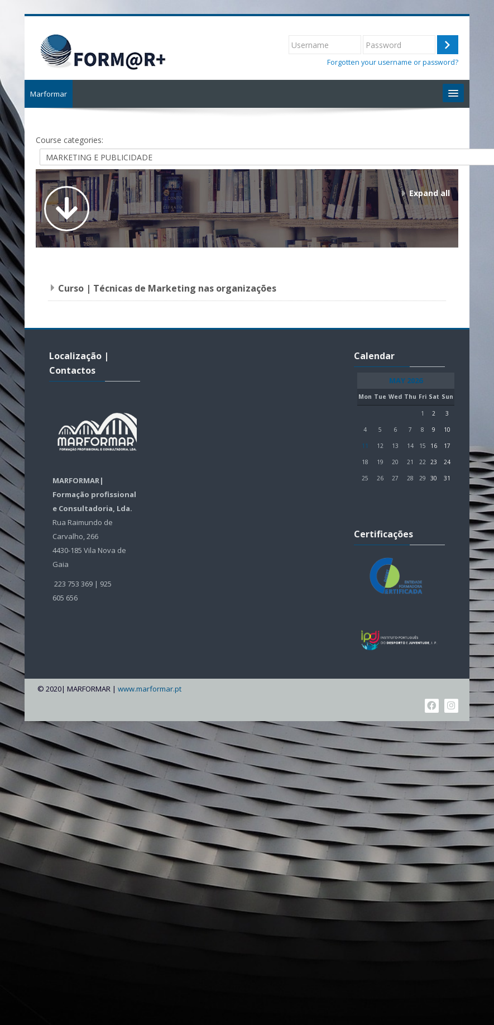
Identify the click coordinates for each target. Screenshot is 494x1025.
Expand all (429, 193)
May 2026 (406, 380)
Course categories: (69, 140)
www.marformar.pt (149, 689)
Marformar (48, 94)
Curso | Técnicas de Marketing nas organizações (167, 288)
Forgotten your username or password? (392, 62)
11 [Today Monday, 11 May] (365, 446)
